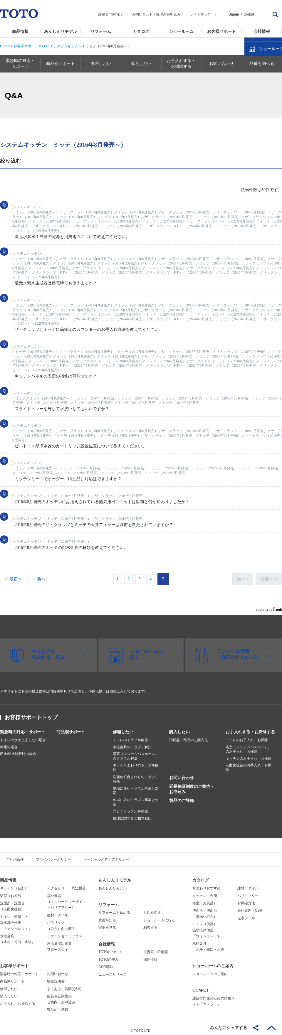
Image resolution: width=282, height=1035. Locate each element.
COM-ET (200, 987)
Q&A (45, 46)
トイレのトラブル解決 (130, 737)
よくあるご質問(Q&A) (64, 986)
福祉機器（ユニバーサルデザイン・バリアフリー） (66, 899)
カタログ (141, 31)
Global (249, 14)
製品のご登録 (181, 797)
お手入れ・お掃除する (17, 1001)
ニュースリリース (112, 972)
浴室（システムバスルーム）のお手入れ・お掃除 (248, 746)
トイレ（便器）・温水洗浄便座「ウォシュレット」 (16, 920)
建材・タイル (57, 912)
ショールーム (181, 31)
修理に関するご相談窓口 (132, 815)
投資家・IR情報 (155, 949)
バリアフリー (247, 893)
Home (4, 46)
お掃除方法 (246, 900)
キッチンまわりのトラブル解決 (136, 764)
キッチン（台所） (14, 885)
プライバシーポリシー (53, 856)
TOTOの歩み (108, 957)
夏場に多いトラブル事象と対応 (136, 787)
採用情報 (150, 957)
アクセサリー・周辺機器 (66, 885)
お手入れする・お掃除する (250, 728)
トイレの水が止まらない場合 (23, 737)
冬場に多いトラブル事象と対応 (136, 799)
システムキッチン (67, 46)
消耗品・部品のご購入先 (188, 737)
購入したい (179, 728)
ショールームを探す (262, 125)
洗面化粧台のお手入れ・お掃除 (248, 764)
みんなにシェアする (228, 1027)
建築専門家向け (110, 14)
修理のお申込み (168, 14)
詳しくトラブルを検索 (130, 808)
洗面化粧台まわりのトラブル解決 (136, 776)
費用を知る (107, 917)
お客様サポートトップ (31, 714)
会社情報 (262, 31)
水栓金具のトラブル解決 (132, 744)
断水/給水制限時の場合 (18, 751)
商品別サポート (70, 728)
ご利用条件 (15, 856)
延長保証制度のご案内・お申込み (191, 786)
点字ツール (246, 915)
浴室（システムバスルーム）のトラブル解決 (136, 753)
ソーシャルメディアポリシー (106, 856)
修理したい (123, 728)
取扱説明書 (56, 978)
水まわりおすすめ (206, 885)
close (274, 95)
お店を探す (152, 910)
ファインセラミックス (64, 933)
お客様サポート (221, 31)
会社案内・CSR (249, 908)
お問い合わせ (142, 14)
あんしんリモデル (60, 31)
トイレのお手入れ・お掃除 (247, 737)
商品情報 (20, 31)
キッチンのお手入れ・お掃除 (248, 756)
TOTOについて (110, 949)
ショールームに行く (159, 917)
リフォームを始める (114, 910)
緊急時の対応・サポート (22, 728)
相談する (150, 925)
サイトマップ (200, 14)
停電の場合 (9, 744)
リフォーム (100, 31)
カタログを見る (258, 110)
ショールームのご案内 (213, 962)
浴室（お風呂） (12, 893)
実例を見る (107, 925)
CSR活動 (105, 964)
